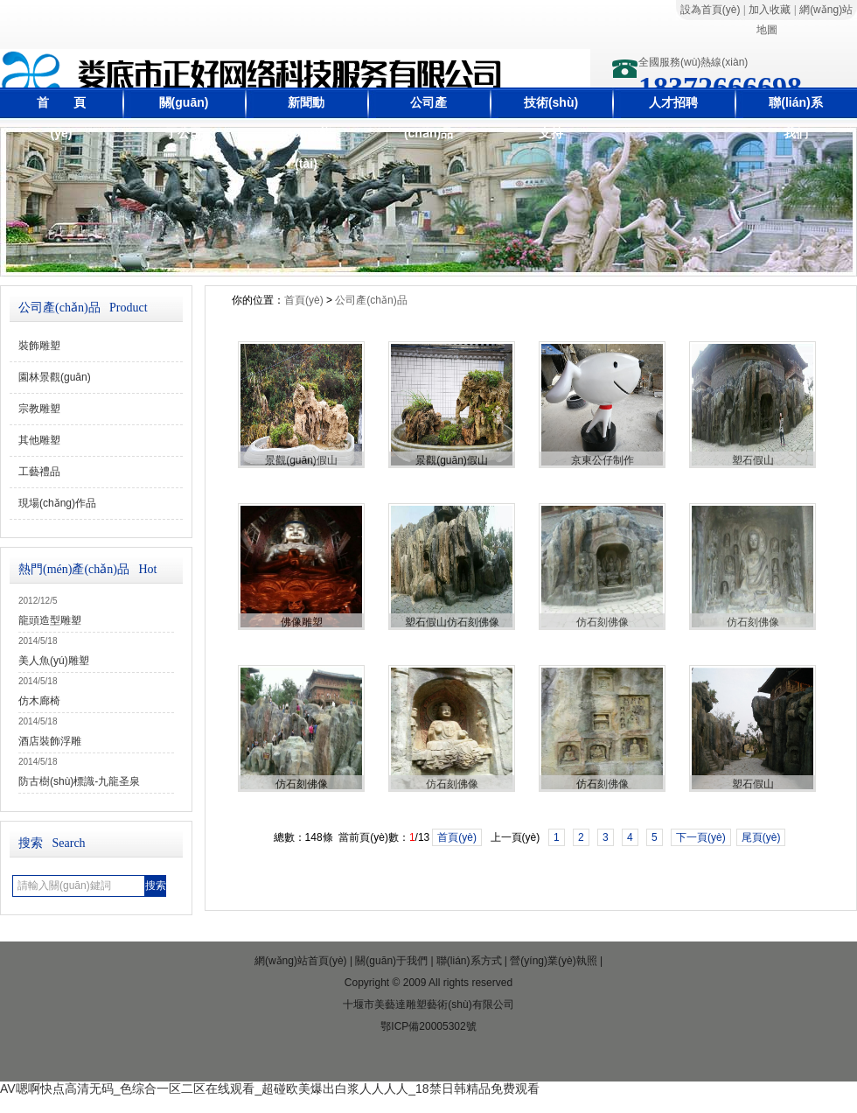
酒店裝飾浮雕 (49, 741)
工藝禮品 (39, 472)
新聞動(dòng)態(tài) (306, 133)
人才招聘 (673, 102)
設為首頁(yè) (710, 10)
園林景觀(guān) (54, 377)
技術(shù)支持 (551, 117)
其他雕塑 (39, 440)
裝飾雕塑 (39, 346)
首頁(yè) (304, 300)
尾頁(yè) (761, 837)
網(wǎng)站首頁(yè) (300, 961)
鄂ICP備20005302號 (428, 1026)
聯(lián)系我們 (795, 117)
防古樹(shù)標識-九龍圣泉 (79, 781)
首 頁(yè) (61, 117)
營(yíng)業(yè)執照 (553, 961)
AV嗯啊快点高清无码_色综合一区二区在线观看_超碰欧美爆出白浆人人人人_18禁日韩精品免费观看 (270, 1089)
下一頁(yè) (701, 837)
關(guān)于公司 (184, 117)
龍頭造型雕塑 (49, 620)
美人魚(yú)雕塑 (53, 660)
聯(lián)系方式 (469, 961)
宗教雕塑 (39, 408)
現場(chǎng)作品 (57, 503)
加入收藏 (770, 10)
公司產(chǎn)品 (428, 117)
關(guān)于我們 (391, 961)
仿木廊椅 (39, 701)
